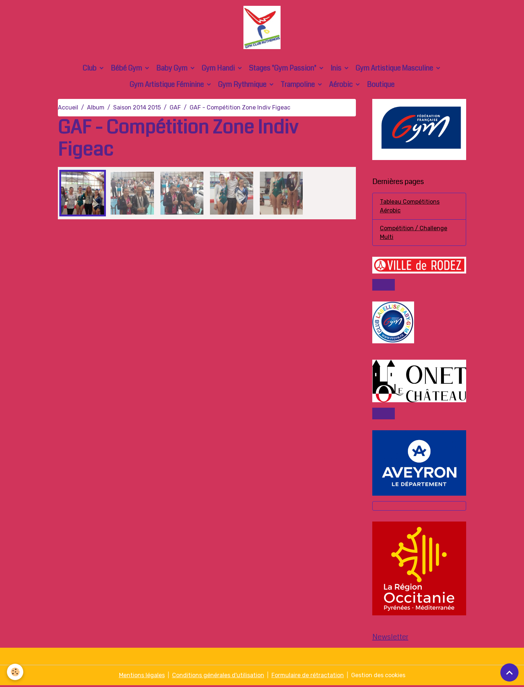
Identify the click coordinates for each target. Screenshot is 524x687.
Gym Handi (219, 69)
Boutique (380, 85)
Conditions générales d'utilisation (218, 676)
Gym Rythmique (243, 85)
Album (95, 108)
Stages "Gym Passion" (283, 69)
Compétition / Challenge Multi (413, 233)
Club (90, 69)
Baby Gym (172, 69)
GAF (175, 108)
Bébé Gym (127, 69)
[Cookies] (15, 672)
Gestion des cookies (378, 676)
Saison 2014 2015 (137, 108)
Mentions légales (142, 676)
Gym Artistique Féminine (167, 85)
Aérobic (341, 85)
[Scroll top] (509, 672)
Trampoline (298, 85)
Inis (336, 69)
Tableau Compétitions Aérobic (410, 207)
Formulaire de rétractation (307, 676)
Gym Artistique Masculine (395, 69)
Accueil (68, 108)
